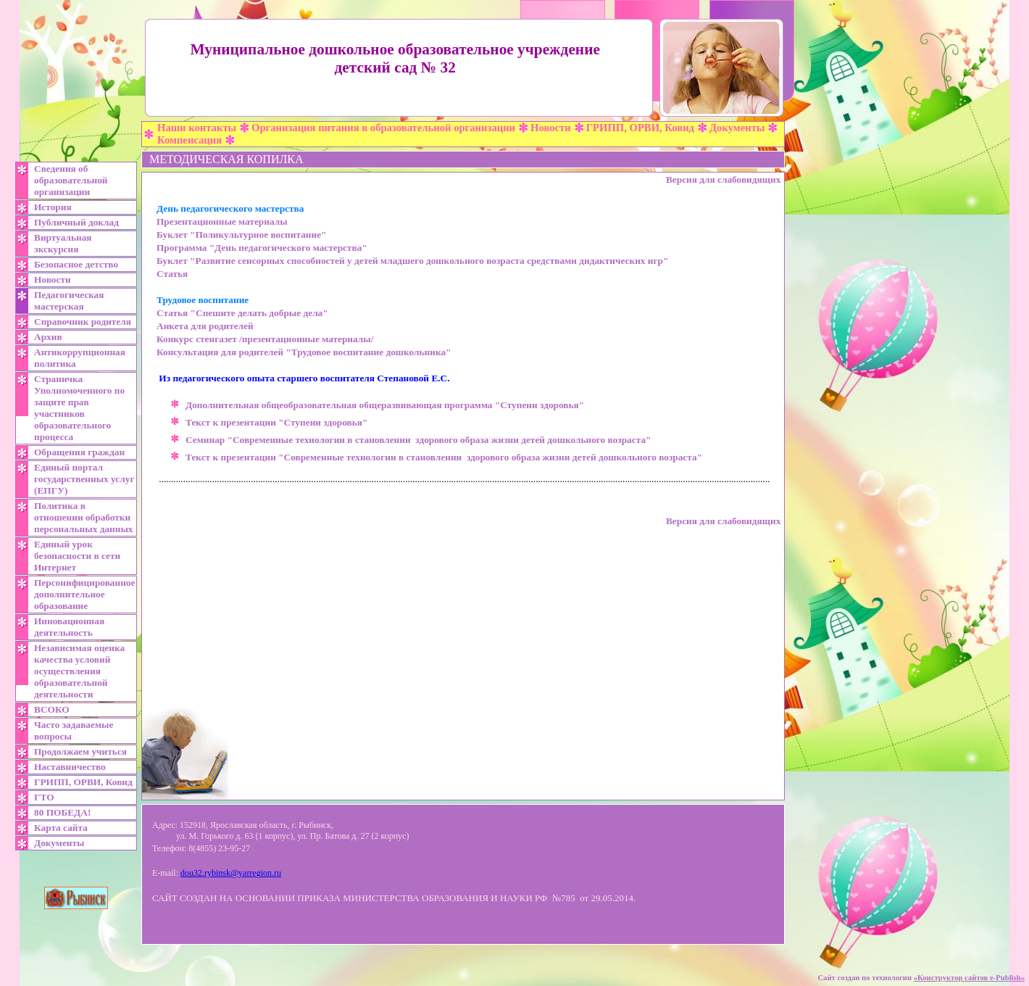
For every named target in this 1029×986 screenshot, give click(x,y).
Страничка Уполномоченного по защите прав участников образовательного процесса (79, 407)
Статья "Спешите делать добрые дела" (242, 312)
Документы (737, 127)
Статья (172, 273)
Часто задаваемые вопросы (73, 730)
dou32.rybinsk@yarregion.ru (230, 873)
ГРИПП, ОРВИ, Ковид (640, 127)
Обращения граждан (79, 452)
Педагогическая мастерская (69, 300)
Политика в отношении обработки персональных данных (83, 517)
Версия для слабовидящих (723, 179)
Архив (48, 336)
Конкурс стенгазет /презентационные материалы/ (265, 339)
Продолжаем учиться (80, 751)
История (53, 207)
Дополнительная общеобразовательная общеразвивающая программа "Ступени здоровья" (386, 404)
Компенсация (189, 140)
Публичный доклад (76, 222)
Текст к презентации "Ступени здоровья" (276, 422)
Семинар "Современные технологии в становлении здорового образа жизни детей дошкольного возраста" (418, 439)
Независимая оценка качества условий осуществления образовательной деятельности (79, 671)
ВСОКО (52, 709)
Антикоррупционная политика (79, 358)
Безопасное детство (76, 264)
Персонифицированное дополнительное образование (84, 594)
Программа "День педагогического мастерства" (262, 247)
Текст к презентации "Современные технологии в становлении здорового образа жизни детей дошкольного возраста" (444, 457)
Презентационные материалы (222, 221)
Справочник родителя (82, 321)
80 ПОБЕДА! (62, 812)
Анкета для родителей (205, 325)
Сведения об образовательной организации (71, 180)
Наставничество (70, 766)
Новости (550, 127)
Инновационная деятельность (69, 627)
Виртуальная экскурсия (63, 243)
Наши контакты (196, 127)
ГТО (44, 797)
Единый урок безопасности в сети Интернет (77, 556)
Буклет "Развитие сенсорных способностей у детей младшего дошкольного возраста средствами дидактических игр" (412, 260)
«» (969, 978)
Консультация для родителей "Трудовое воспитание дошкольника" (304, 352)
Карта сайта (61, 827)
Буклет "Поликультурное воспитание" (241, 234)
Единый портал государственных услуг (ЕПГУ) (84, 479)
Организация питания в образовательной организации (383, 127)
